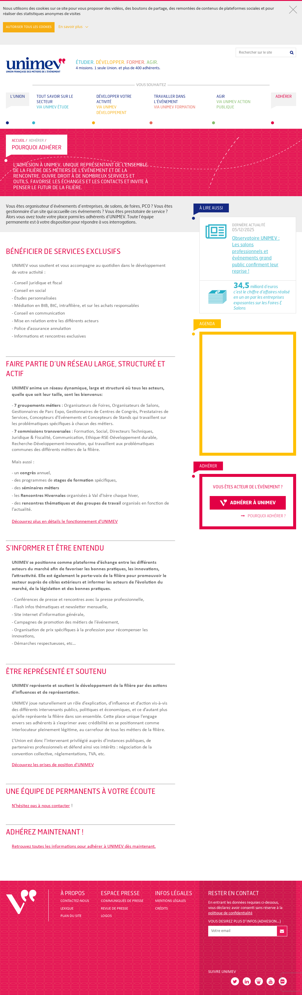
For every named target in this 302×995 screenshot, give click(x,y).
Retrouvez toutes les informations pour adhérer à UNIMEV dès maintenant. (84, 846)
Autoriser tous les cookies (29, 27)
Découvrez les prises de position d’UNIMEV (53, 765)
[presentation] (253, 950)
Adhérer (36, 140)
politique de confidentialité (230, 913)
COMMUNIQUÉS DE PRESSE (122, 901)
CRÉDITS (161, 908)
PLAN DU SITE (70, 916)
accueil (18, 140)
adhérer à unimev (248, 503)
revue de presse (114, 908)
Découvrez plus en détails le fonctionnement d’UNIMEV (65, 521)
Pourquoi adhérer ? (263, 516)
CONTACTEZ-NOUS (74, 901)
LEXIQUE (66, 908)
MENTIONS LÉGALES (170, 901)
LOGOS (106, 916)
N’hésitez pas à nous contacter (41, 806)
